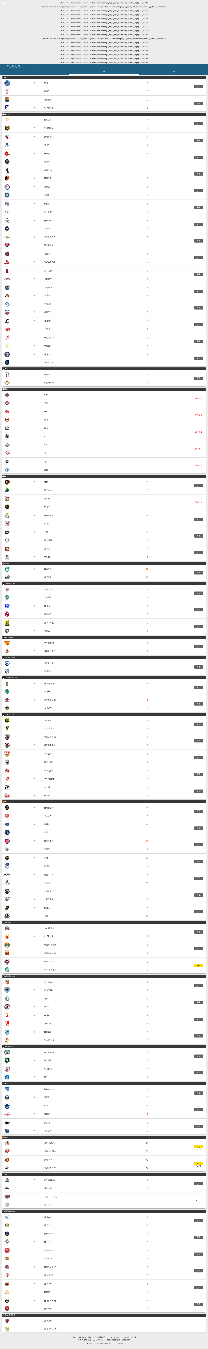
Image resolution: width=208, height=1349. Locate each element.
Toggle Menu (3, 3)
